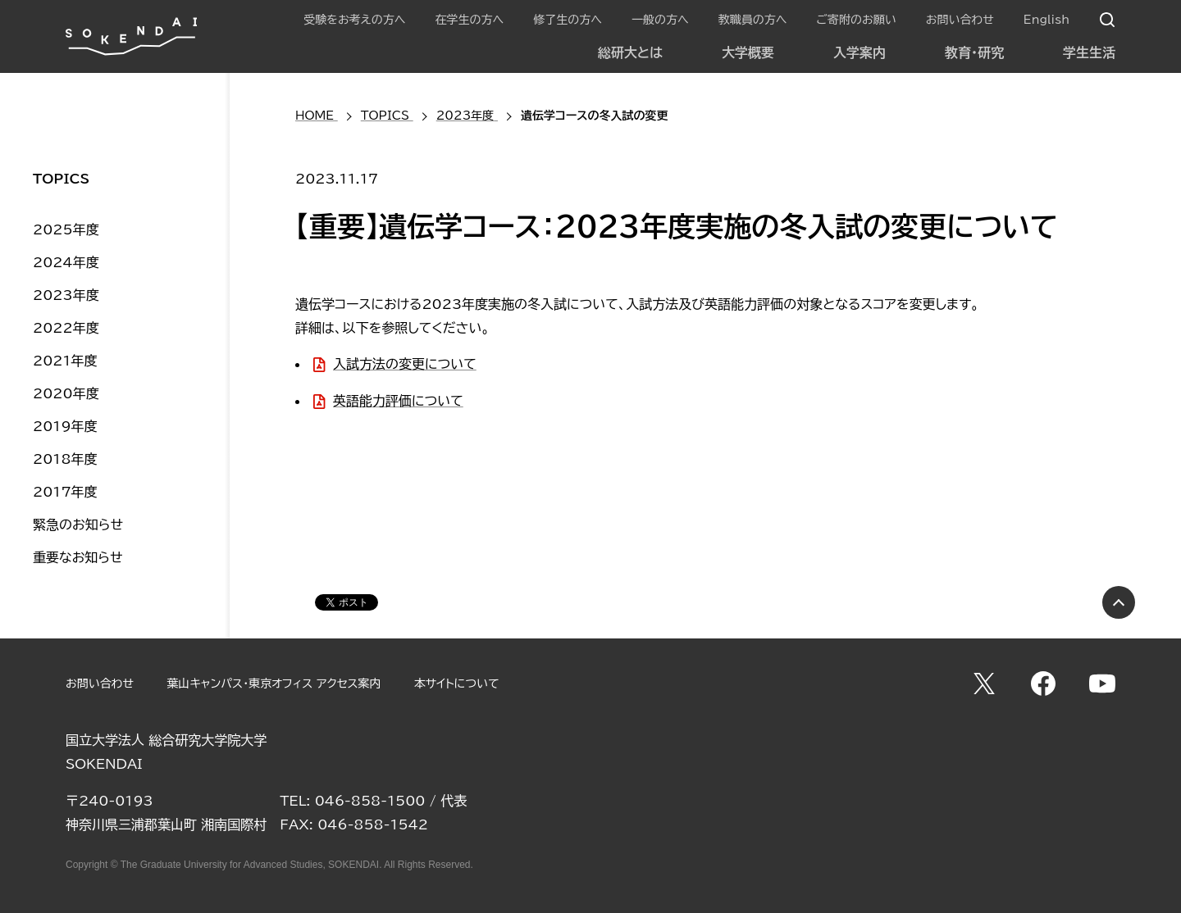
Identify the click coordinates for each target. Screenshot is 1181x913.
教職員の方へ (752, 19)
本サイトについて (456, 683)
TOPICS (61, 178)
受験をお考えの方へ (354, 19)
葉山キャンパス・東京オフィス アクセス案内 (273, 683)
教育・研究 (974, 52)
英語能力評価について (398, 400)
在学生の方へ (469, 19)
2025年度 (66, 229)
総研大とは (630, 52)
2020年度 (66, 393)
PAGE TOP (1118, 602)
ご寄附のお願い (856, 19)
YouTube (1102, 683)
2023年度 (66, 295)
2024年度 (66, 262)
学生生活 (1089, 52)
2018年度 (65, 459)
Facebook (1043, 683)
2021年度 (65, 360)
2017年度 (65, 491)
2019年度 (65, 426)
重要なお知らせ (78, 557)
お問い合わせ (960, 19)
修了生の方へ (567, 19)
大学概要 (748, 52)
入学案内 (859, 52)
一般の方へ (660, 19)
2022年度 (66, 327)
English (1046, 19)
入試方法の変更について (405, 363)
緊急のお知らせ (78, 524)
